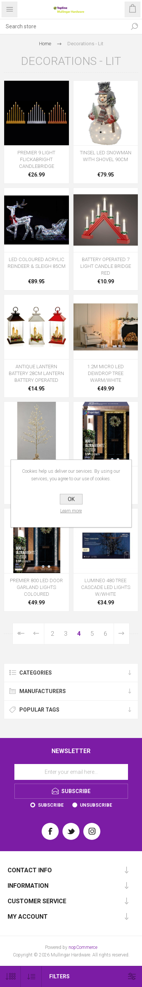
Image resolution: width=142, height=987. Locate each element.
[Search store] (63, 26)
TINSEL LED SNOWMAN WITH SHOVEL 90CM (105, 156)
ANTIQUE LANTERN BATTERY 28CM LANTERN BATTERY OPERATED (36, 373)
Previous (36, 633)
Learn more (71, 510)
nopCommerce (83, 947)
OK (71, 499)
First (20, 633)
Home (45, 43)
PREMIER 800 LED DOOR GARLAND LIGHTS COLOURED (36, 587)
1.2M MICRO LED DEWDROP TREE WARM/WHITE (105, 373)
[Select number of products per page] (10, 976)
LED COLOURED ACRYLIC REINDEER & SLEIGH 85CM (37, 263)
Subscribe (51, 805)
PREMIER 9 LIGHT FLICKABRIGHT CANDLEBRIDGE (36, 159)
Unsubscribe (96, 805)
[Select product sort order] (31, 976)
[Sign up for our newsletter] (71, 772)
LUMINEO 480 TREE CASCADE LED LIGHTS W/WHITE (105, 587)
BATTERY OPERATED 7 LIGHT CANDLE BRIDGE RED (105, 266)
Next (122, 633)
